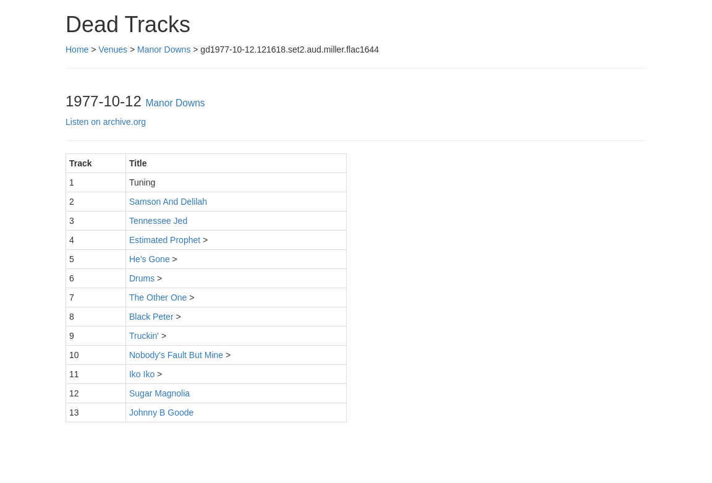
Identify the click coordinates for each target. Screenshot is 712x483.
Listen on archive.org (106, 122)
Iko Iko (142, 374)
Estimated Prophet (164, 240)
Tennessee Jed (158, 221)
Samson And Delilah (168, 202)
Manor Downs (163, 49)
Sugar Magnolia (159, 393)
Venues (112, 49)
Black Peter (151, 317)
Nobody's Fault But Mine (176, 355)
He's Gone (149, 259)
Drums (142, 278)
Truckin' (144, 336)
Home (77, 49)
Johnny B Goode (161, 412)
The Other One (158, 297)
